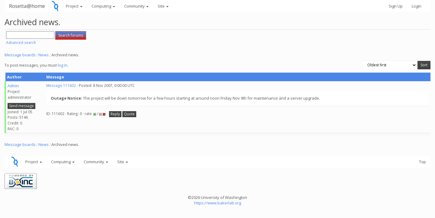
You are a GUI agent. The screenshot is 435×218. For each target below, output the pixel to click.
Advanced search (21, 42)
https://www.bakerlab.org (217, 203)
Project (74, 6)
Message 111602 (61, 85)
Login (416, 6)
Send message (21, 105)
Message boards (20, 55)
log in (62, 65)
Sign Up (396, 6)
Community (136, 6)
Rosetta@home (27, 5)
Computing (103, 6)
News (43, 55)
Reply (115, 114)
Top (422, 161)
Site (163, 6)
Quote (129, 114)
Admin (13, 85)
